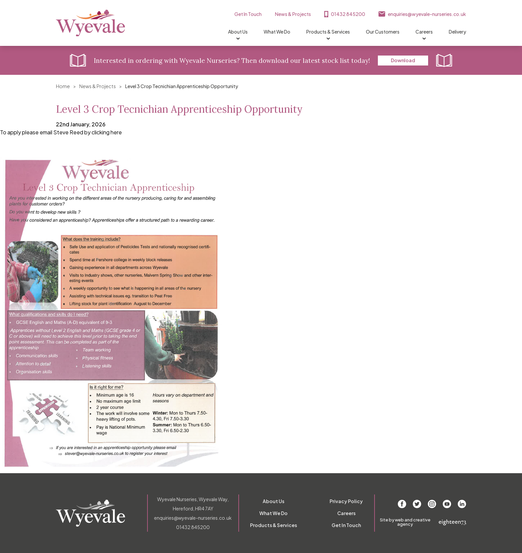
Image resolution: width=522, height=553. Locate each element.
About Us (238, 32)
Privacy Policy (346, 501)
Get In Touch (248, 14)
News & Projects (293, 14)
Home (63, 86)
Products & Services (328, 32)
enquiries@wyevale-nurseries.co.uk (427, 14)
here (116, 132)
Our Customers (382, 32)
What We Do (277, 32)
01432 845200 (348, 14)
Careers (424, 32)
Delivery (457, 32)
